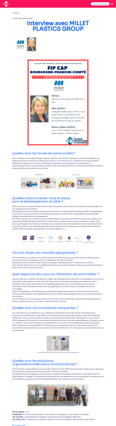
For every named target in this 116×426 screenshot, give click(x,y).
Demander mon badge (100, 4)
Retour (16, 13)
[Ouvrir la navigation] (112, 4)
